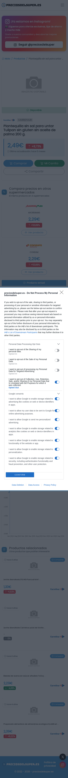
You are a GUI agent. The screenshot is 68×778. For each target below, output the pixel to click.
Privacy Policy (50, 485)
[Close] (62, 293)
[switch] (57, 350)
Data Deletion (18, 485)
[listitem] (34, 344)
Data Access (33, 485)
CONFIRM (20, 475)
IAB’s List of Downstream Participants (20, 332)
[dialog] (34, 389)
